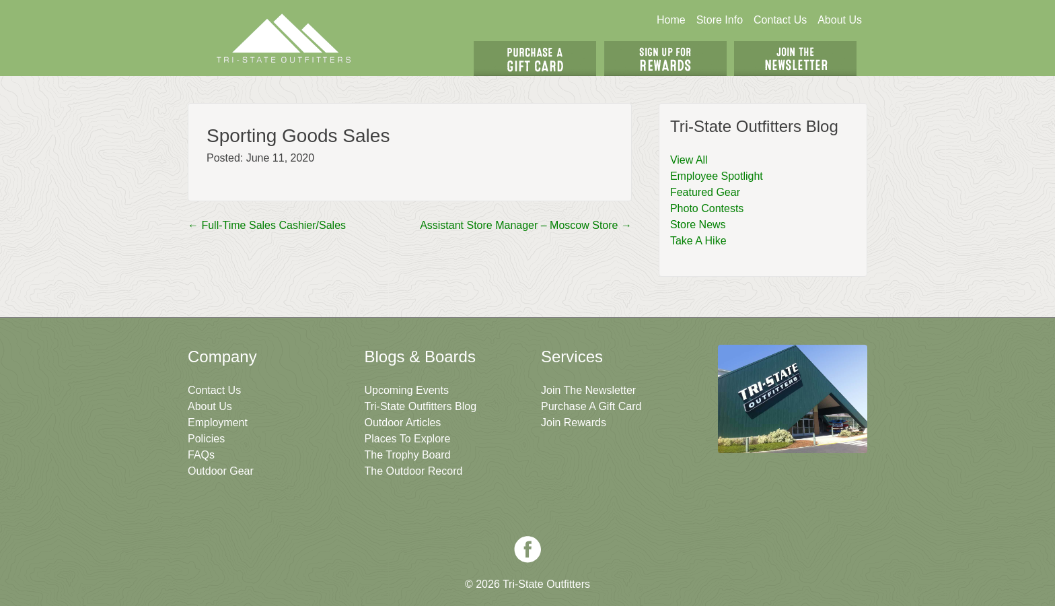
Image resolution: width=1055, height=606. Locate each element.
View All (689, 160)
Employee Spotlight (716, 176)
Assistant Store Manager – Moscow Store (526, 225)
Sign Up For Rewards (665, 58)
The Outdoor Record (414, 471)
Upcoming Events (407, 390)
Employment (218, 422)
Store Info (719, 20)
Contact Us (780, 20)
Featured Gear (705, 192)
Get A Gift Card (535, 58)
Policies (206, 438)
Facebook (527, 549)
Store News (698, 224)
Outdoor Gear (221, 471)
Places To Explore (408, 438)
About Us (839, 20)
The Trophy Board (408, 455)
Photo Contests (706, 208)
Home (671, 20)
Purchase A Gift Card (591, 406)
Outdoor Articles (403, 422)
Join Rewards (573, 422)
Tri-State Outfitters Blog (421, 406)
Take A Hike (698, 240)
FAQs (201, 455)
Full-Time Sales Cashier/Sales (267, 225)
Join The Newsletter (795, 58)
